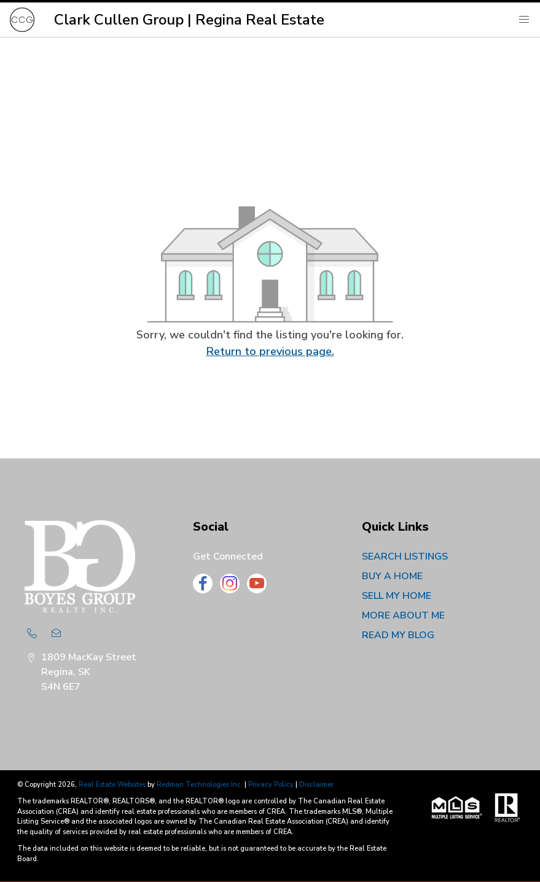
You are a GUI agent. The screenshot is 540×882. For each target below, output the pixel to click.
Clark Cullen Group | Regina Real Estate (189, 19)
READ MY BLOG (398, 635)
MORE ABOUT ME (403, 615)
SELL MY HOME (396, 596)
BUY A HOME (392, 576)
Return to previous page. (270, 351)
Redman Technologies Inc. (201, 784)
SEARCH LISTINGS (405, 556)
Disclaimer (316, 784)
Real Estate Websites (113, 784)
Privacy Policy (271, 784)
